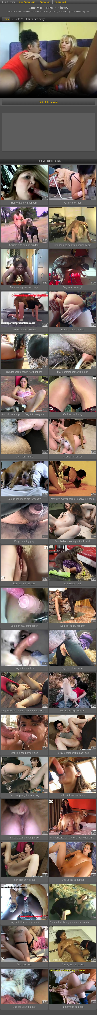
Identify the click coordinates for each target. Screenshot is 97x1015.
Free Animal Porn (27, 2)
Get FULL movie (48, 102)
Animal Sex (45, 2)
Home (6, 19)
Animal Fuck (61, 2)
